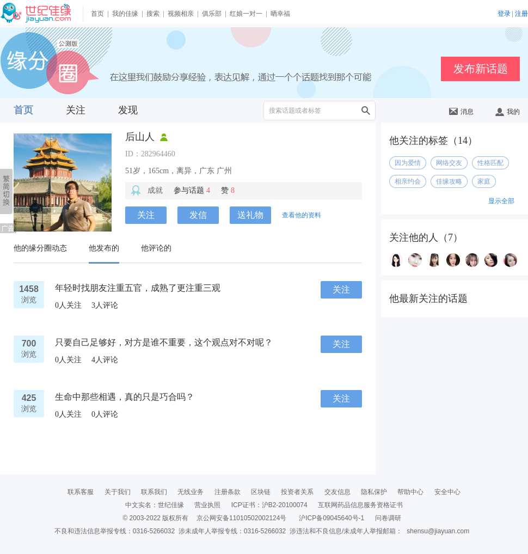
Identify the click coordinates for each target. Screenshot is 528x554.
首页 (97, 13)
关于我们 (118, 492)
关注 (75, 110)
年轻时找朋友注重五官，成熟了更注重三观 (137, 288)
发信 (198, 215)
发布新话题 (480, 69)
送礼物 (250, 215)
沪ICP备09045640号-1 (331, 518)
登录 (504, 13)
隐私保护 (374, 492)
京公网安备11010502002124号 (241, 518)
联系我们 (154, 492)
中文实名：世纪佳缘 (154, 505)
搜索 (152, 13)
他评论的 (156, 248)
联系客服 (80, 492)
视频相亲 (181, 13)
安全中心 (447, 492)
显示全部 (501, 201)
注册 (521, 13)
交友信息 (337, 492)
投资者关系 (297, 492)
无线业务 (190, 492)
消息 (461, 111)
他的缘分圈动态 (40, 248)
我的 (507, 111)
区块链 (261, 492)
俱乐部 (212, 13)
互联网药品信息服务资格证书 (360, 505)
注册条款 (227, 492)
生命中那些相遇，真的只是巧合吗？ (124, 396)
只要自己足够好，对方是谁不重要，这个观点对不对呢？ (164, 342)
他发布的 (104, 248)
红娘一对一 (246, 13)
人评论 (104, 305)
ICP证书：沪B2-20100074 (269, 505)
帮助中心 (410, 492)
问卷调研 (388, 518)
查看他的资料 (301, 215)
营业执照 (207, 505)
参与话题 (192, 190)
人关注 (68, 305)
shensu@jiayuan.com (438, 531)
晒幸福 (280, 13)
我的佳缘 (125, 13)
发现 (128, 110)
